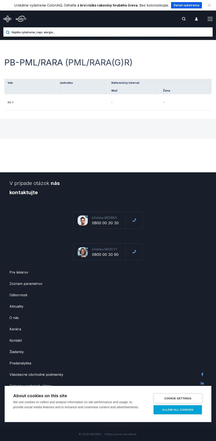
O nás (14, 318)
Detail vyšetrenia (186, 5)
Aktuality (16, 306)
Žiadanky (16, 352)
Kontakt (15, 340)
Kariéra (15, 329)
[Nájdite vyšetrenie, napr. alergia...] (110, 32)
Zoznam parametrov (25, 284)
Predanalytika (20, 363)
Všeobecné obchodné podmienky (36, 374)
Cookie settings (178, 398)
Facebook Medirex (202, 374)
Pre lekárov (18, 272)
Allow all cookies (177, 409)
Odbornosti (18, 295)
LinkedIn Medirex (202, 383)
